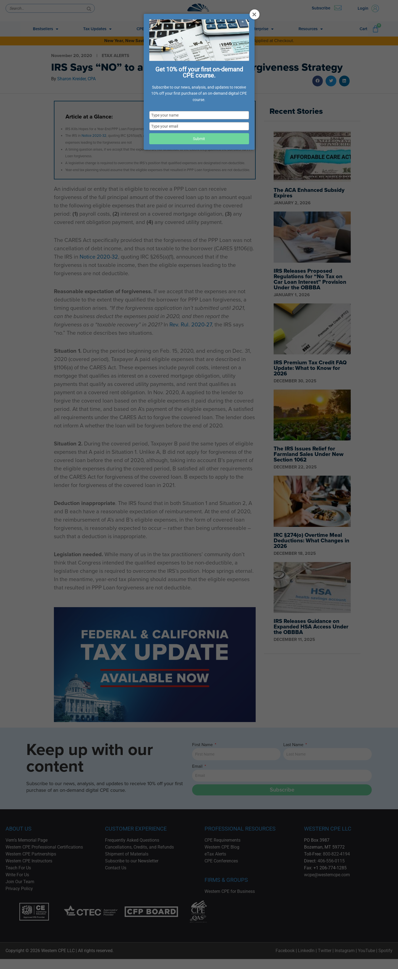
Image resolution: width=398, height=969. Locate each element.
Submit (199, 138)
